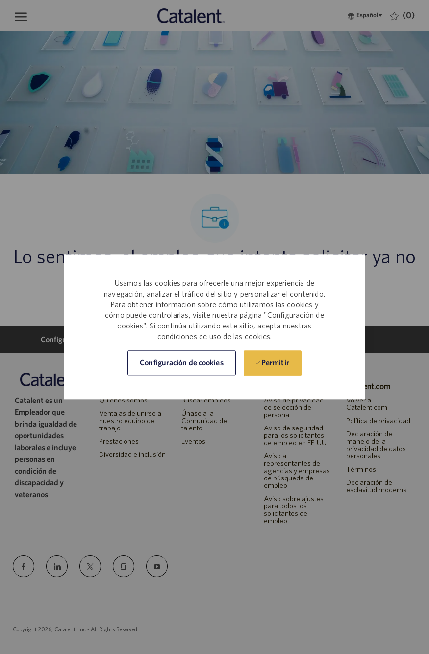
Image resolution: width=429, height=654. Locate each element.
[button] (181, 363)
